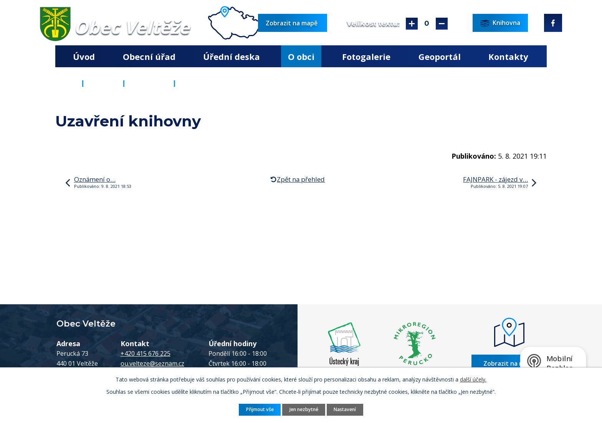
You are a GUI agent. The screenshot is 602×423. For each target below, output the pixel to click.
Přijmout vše (260, 409)
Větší (412, 24)
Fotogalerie (366, 56)
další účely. (473, 379)
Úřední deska (231, 56)
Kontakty (508, 56)
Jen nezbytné (303, 409)
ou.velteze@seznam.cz (152, 363)
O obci (301, 56)
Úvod (84, 56)
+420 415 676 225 (145, 353)
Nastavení (345, 409)
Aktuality (149, 83)
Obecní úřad (149, 56)
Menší (442, 24)
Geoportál (439, 56)
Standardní (427, 24)
